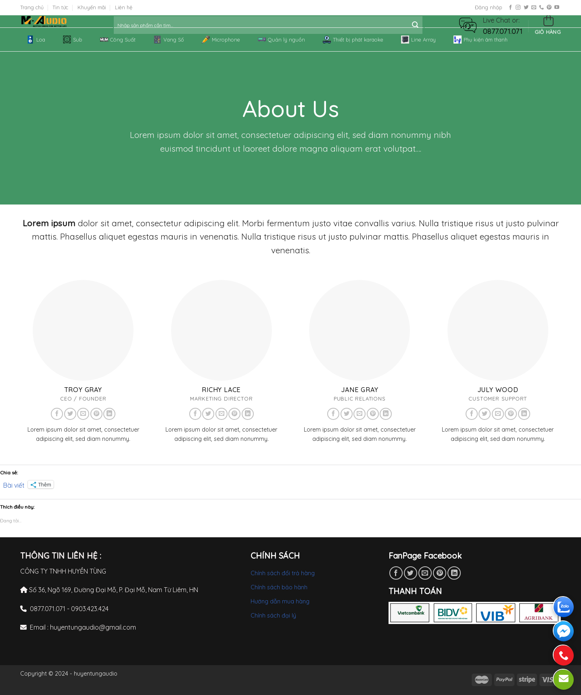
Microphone (221, 39)
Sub (72, 39)
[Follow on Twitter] (526, 7)
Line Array (418, 39)
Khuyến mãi (91, 7)
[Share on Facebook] (396, 573)
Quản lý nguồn (281, 39)
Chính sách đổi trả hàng (283, 573)
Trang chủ (32, 7)
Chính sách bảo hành (279, 587)
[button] (468, 24)
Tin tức (60, 7)
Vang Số (168, 39)
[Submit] (415, 25)
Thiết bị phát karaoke (353, 39)
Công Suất (118, 39)
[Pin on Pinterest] (439, 573)
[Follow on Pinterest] (549, 7)
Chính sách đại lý (273, 615)
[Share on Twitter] (410, 573)
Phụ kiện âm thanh (481, 39)
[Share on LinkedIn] (454, 573)
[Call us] (541, 7)
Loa (35, 39)
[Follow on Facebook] (510, 7)
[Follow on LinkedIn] (109, 414)
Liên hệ (123, 7)
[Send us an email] (533, 7)
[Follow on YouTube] (556, 7)
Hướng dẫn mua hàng (280, 601)
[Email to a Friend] (425, 573)
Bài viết (14, 484)
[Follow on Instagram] (518, 7)
